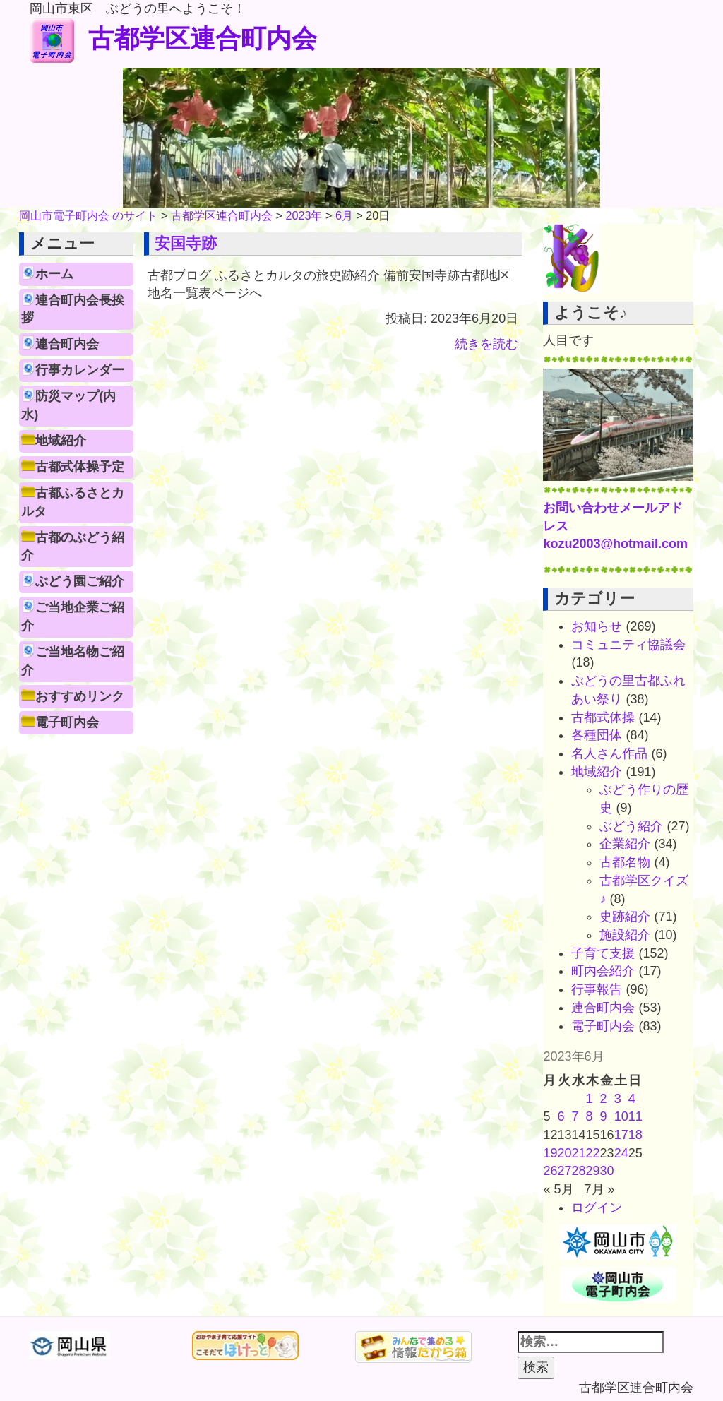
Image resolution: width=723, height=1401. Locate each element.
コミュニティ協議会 (628, 645)
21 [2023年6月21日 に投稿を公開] (579, 1153)
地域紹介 (60, 441)
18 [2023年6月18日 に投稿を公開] (635, 1135)
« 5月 (558, 1189)
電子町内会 (67, 722)
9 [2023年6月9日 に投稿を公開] (603, 1116)
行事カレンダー (79, 370)
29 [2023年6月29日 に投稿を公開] (593, 1171)
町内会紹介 (603, 971)
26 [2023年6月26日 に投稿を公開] (550, 1171)
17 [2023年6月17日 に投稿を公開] (621, 1135)
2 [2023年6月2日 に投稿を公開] (603, 1099)
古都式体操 (603, 717)
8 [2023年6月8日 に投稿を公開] (589, 1116)
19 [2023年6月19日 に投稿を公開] (550, 1153)
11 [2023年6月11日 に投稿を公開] (635, 1116)
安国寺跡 (186, 243)
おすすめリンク (79, 696)
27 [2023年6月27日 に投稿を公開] (565, 1171)
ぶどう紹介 (631, 826)
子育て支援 (603, 953)
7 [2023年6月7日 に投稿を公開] (575, 1116)
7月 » (600, 1189)
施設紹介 (624, 935)
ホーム (54, 274)
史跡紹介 (624, 917)
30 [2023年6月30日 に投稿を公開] (607, 1171)
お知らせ (596, 626)
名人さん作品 (609, 753)
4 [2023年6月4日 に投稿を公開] (631, 1099)
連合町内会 (67, 344)
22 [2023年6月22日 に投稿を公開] (593, 1153)
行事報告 (596, 989)
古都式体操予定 (79, 467)
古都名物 (624, 862)
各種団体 (596, 735)
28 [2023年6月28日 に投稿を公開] (579, 1171)
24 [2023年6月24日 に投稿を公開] (621, 1153)
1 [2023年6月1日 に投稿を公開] (589, 1099)
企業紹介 (624, 844)
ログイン (596, 1207)
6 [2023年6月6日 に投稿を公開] (561, 1116)
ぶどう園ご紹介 (79, 581)
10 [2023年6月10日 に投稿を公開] (621, 1116)
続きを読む (486, 344)
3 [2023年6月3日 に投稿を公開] (617, 1099)
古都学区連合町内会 (173, 38)
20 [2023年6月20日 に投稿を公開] (565, 1153)
